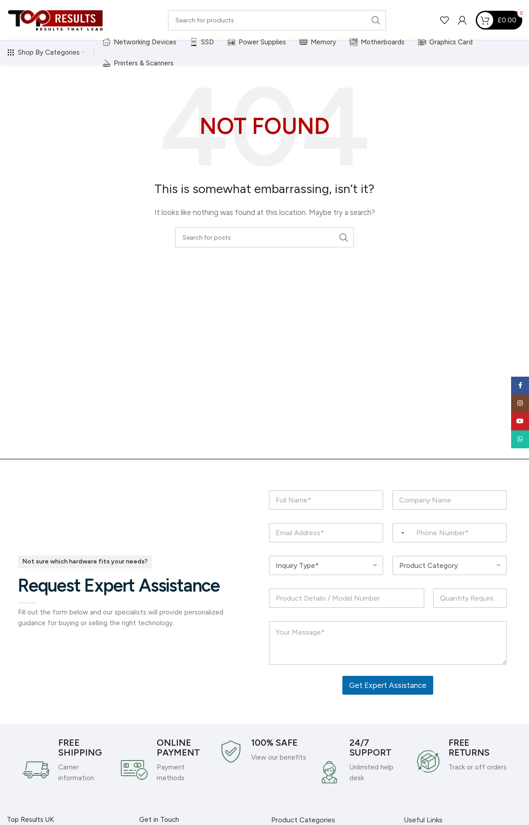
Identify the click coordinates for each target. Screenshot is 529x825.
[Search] (277, 20)
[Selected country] (399, 532)
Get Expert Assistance (388, 685)
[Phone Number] (449, 532)
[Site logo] (56, 20)
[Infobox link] (67, 760)
